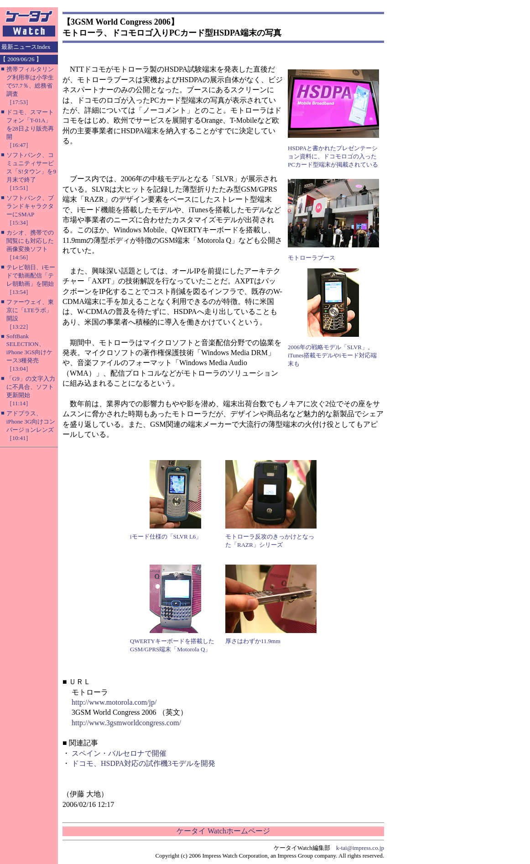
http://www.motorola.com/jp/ (114, 702)
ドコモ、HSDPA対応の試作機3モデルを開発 (143, 763)
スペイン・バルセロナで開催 (119, 753)
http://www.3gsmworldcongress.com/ (126, 723)
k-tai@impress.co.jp (360, 847)
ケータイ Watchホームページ (223, 831)
